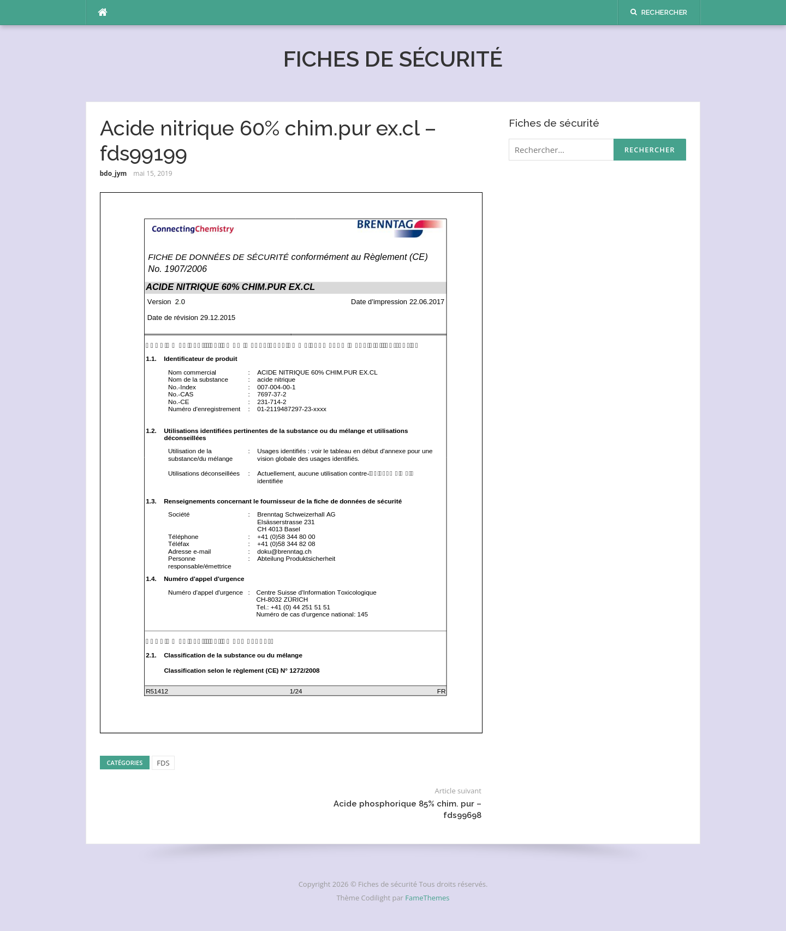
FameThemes (427, 898)
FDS (163, 763)
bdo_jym (113, 173)
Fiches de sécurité (393, 59)
